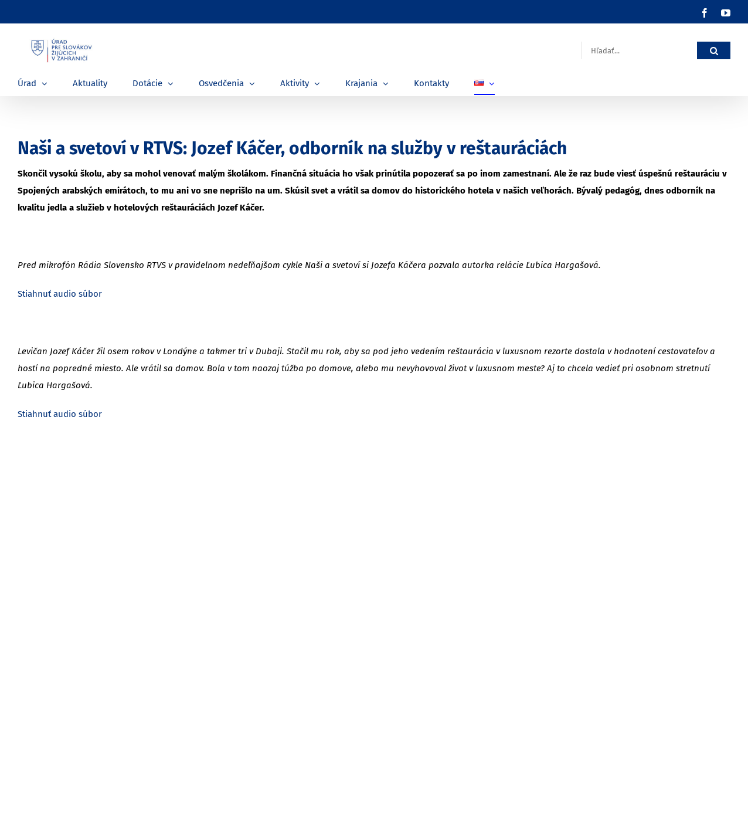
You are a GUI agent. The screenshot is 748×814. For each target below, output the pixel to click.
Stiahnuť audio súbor (60, 294)
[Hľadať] (713, 50)
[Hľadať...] (639, 50)
